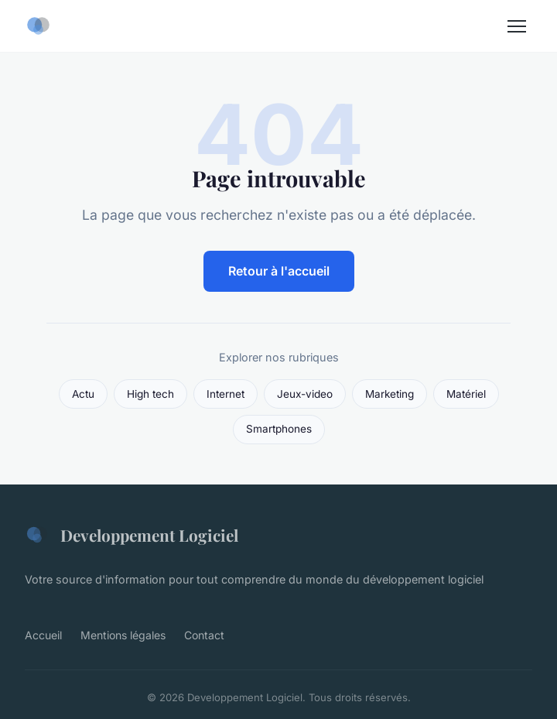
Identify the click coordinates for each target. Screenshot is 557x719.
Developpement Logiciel (131, 534)
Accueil (43, 635)
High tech (150, 394)
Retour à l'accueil (279, 271)
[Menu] (516, 26)
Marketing (389, 394)
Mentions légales (123, 635)
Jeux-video (305, 394)
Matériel (466, 394)
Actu (83, 394)
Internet (225, 394)
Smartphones (279, 429)
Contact (204, 635)
